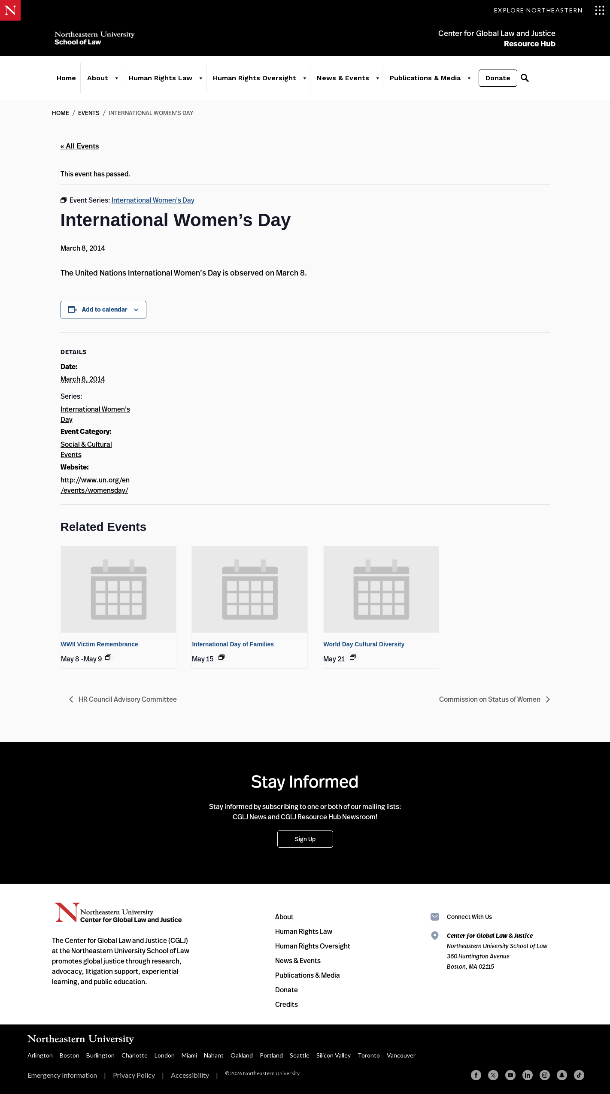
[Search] (522, 82)
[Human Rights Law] (198, 82)
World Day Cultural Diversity (363, 644)
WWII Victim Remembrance (99, 644)
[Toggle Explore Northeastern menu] (549, 10)
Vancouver (401, 1055)
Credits (286, 1004)
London (165, 1055)
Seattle (300, 1055)
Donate (495, 82)
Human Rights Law (158, 82)
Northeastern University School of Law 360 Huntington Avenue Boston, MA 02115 (497, 950)
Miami (189, 1055)
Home (63, 82)
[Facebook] (476, 1075)
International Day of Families (233, 644)
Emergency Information (62, 1075)
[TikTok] (579, 1075)
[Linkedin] (527, 1075)
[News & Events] (375, 82)
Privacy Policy (134, 1075)
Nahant (214, 1055)
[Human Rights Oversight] (302, 82)
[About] (114, 82)
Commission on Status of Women (490, 699)
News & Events (340, 82)
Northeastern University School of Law (97, 39)
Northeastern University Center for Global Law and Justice (118, 912)
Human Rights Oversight (252, 82)
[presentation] (118, 589)
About (95, 82)
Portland (271, 1055)
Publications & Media (422, 82)
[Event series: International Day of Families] (222, 657)
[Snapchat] (562, 1075)
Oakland (242, 1055)
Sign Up (305, 839)
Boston (69, 1055)
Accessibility (190, 1075)
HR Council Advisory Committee (127, 699)
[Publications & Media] (466, 82)
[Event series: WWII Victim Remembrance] (108, 657)
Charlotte (134, 1055)
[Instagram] (545, 1075)
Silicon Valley (333, 1055)
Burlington (100, 1055)
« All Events (80, 146)
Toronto (369, 1055)
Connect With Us (469, 916)
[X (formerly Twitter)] (493, 1075)
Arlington (40, 1055)
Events (89, 113)
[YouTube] (510, 1075)
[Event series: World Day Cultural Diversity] (353, 657)
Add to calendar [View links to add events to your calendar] (104, 309)
